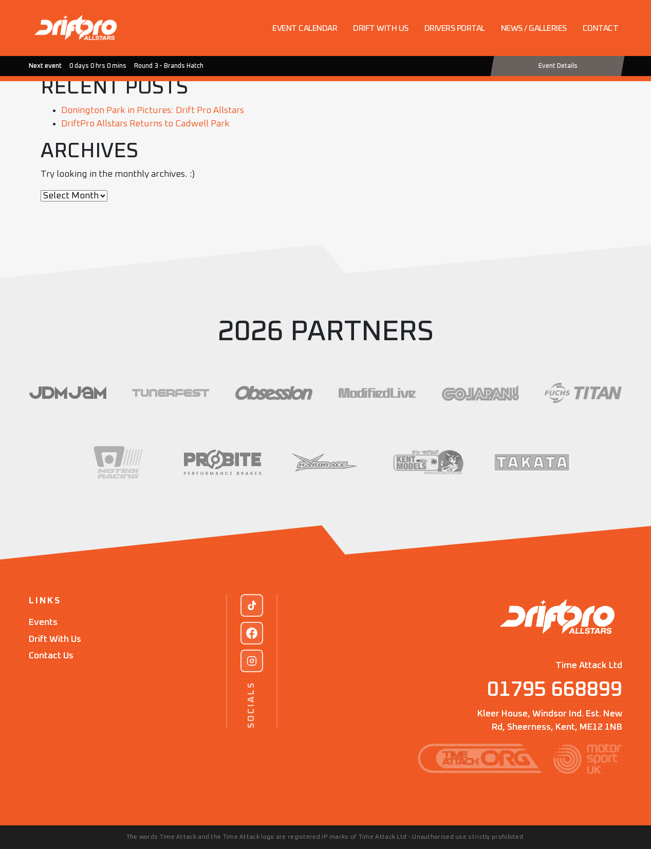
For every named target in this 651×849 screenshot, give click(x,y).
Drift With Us (55, 639)
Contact (601, 28)
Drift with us (380, 28)
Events (43, 622)
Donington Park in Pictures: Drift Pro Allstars (152, 110)
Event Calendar (304, 28)
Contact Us (51, 655)
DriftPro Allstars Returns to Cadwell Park (145, 123)
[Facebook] (251, 633)
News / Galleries (534, 28)
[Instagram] (251, 661)
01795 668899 (554, 689)
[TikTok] (251, 605)
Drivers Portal (454, 28)
